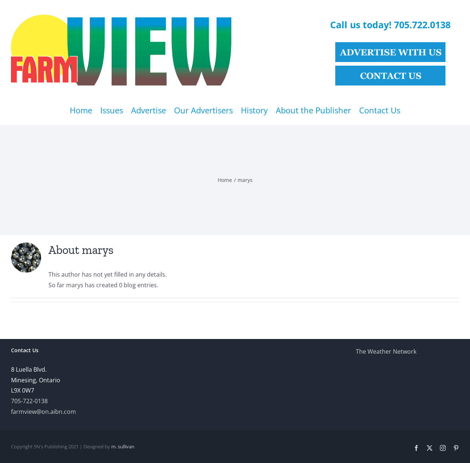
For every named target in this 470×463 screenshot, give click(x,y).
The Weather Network (386, 351)
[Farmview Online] (121, 18)
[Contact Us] (390, 69)
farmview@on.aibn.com (43, 412)
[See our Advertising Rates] (390, 45)
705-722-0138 (29, 401)
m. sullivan (122, 446)
